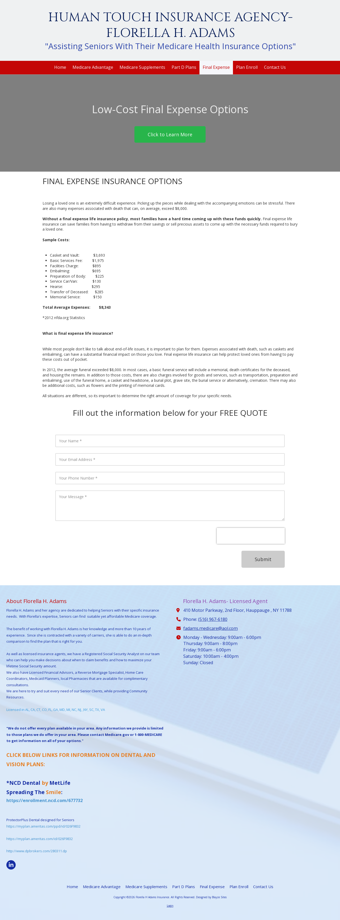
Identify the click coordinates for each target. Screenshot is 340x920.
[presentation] (251, 536)
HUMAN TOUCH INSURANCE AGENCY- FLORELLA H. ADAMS (170, 25)
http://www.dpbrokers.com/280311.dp (36, 851)
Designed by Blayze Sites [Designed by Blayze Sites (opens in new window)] (211, 897)
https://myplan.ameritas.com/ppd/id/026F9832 (43, 826)
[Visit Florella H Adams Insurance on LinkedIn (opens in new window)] (11, 865)
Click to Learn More (170, 134)
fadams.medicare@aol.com (210, 628)
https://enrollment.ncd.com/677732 (44, 800)
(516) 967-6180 (212, 619)
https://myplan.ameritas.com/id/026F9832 (39, 838)
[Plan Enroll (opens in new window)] (247, 67)
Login (170, 906)
